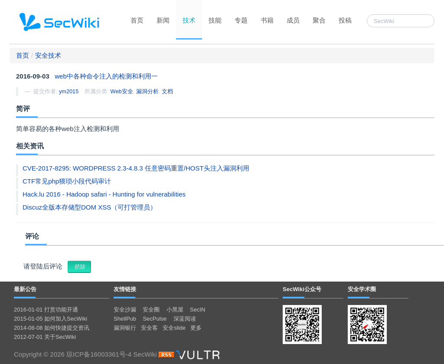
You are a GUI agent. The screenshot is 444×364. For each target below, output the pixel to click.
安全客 (149, 328)
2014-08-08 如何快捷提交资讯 (51, 328)
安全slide (174, 328)
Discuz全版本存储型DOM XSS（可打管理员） (90, 207)
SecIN (197, 309)
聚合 (319, 20)
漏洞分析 (147, 91)
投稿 (345, 20)
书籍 (267, 20)
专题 (241, 20)
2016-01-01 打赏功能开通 (46, 309)
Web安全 (122, 91)
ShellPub (125, 318)
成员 (293, 20)
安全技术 (48, 55)
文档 (167, 91)
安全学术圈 (362, 289)
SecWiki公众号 (302, 289)
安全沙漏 (125, 309)
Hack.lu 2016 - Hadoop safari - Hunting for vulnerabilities (104, 194)
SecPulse (154, 318)
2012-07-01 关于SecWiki (45, 337)
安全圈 (151, 309)
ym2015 (68, 91)
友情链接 (125, 289)
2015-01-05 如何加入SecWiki (50, 318)
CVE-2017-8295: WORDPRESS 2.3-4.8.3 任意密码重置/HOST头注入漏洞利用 (136, 168)
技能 (215, 20)
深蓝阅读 (184, 318)
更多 (196, 328)
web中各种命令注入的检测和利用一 (106, 76)
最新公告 (25, 289)
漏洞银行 (125, 328)
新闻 (163, 20)
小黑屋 (174, 309)
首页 (137, 20)
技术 (189, 20)
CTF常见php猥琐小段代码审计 (67, 181)
